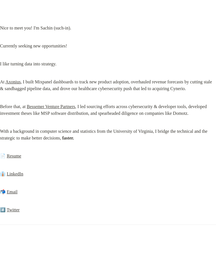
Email (12, 191)
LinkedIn (15, 174)
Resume (14, 156)
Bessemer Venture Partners (51, 106)
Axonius (13, 81)
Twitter (13, 209)
